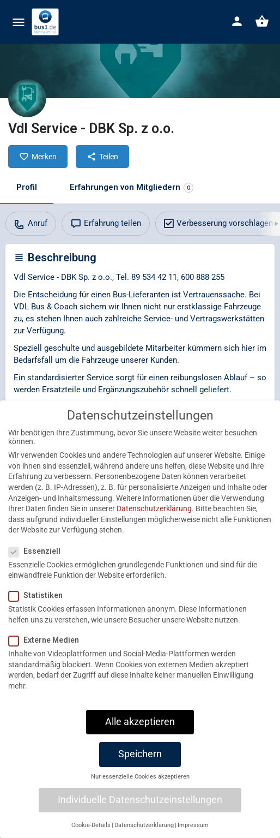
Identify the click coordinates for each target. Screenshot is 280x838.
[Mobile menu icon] (18, 22)
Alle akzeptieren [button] (140, 736)
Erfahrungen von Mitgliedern (131, 187)
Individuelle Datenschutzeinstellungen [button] (140, 814)
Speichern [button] (140, 768)
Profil (26, 187)
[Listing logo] (27, 98)
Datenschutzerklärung (154, 523)
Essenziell (38, 565)
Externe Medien (47, 654)
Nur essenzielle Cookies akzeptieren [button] (140, 791)
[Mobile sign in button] (237, 21)
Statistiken (39, 610)
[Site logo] (47, 21)
